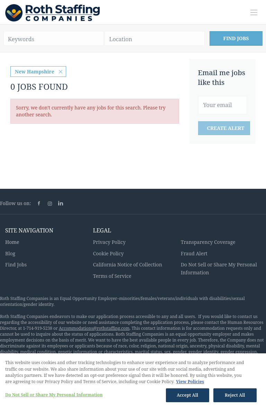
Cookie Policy (108, 253)
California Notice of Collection (127, 264)
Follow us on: (15, 203)
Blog (10, 253)
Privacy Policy (109, 242)
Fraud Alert (194, 253)
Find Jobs (236, 38)
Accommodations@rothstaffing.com (94, 328)
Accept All (187, 397)
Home (12, 242)
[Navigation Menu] (253, 12)
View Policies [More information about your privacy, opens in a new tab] (190, 383)
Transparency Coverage (208, 242)
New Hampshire (34, 71)
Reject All (235, 397)
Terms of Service (112, 276)
